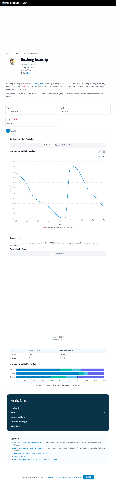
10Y (104, 156)
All (99, 156)
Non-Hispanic (60, 253)
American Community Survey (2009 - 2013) (30, 453)
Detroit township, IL (18, 417)
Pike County (32, 65)
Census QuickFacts (21, 456)
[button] (113, 3)
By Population (48, 145)
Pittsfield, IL (15, 408)
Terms (58, 477)
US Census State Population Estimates (28, 443)
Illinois (18, 54)
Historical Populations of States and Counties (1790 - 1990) (36, 459)
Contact (63, 477)
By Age (57, 145)
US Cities (9, 54)
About (69, 477)
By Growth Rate (67, 145)
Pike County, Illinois (37, 84)
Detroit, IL (14, 412)
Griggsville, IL (16, 426)
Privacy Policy (49, 477)
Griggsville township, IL (19, 422)
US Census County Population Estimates (29, 448)
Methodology (77, 477)
